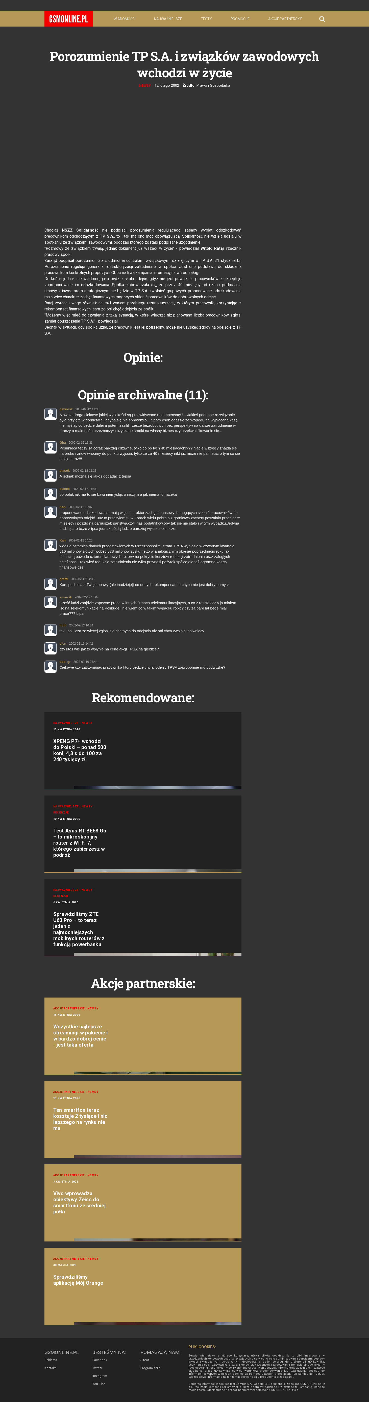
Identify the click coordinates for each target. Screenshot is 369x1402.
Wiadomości (124, 19)
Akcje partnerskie (285, 19)
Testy (206, 19)
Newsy (145, 85)
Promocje (240, 19)
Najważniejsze (168, 19)
